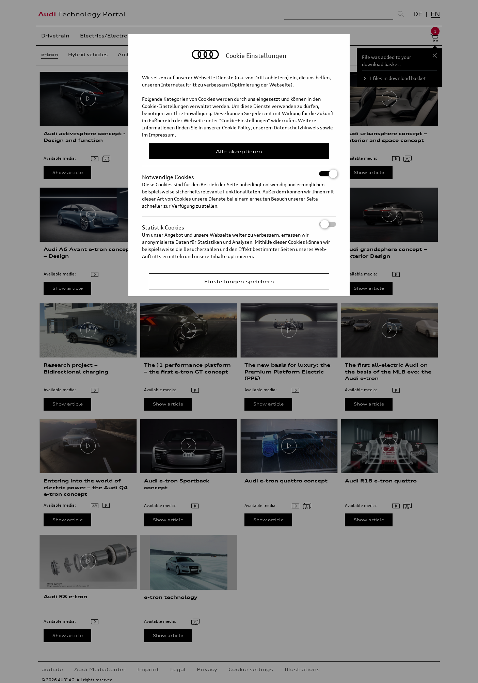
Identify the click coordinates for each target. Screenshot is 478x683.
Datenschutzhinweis (296, 127)
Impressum (162, 135)
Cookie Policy (236, 127)
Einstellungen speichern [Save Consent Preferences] (239, 281)
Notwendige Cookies (239, 173)
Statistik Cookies (239, 224)
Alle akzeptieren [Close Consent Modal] (239, 151)
